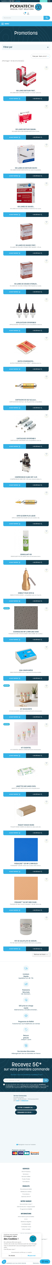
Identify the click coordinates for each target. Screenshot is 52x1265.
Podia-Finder (26, 1179)
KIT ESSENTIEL (26, 748)
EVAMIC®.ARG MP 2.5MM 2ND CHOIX (26, 632)
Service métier (26, 1176)
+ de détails (37, 98)
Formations (26, 1181)
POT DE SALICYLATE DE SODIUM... (26, 941)
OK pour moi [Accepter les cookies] (32, 1255)
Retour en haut (41, 954)
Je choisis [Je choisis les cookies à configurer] (12, 1255)
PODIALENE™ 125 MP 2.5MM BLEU (26, 864)
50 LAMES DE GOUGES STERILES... (26, 284)
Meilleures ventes (26, 1191)
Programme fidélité (26, 1209)
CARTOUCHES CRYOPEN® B (26, 439)
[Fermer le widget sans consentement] (11, 1234)
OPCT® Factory (26, 1171)
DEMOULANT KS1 (26, 555)
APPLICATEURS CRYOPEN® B (26, 323)
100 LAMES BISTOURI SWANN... (26, 129)
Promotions (26, 1194)
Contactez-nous (26, 1227)
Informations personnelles (26, 1216)
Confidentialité (26, 1224)
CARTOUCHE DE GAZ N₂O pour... (26, 400)
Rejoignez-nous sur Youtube (26, 1144)
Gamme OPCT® (26, 1196)
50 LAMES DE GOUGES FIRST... (26, 245)
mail (17, 1100)
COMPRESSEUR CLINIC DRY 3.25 (26, 477)
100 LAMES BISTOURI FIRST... (26, 91)
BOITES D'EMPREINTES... (26, 361)
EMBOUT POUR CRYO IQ (26, 593)
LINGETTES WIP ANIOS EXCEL (26, 786)
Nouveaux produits (26, 1189)
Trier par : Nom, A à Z (40, 56)
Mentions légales (26, 1222)
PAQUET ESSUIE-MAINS (26, 825)
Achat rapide (14, 98)
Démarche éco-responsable (26, 1207)
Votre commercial (26, 1107)
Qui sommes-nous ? (26, 1204)
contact (44, 1)
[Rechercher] (26, 18)
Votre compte (26, 1229)
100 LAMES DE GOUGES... (26, 207)
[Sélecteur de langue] (49, 1)
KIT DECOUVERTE (26, 709)
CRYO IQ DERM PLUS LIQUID (26, 516)
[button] (4, 1262)
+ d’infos (17, 1)
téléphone (24, 1100)
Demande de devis (25, 1112)
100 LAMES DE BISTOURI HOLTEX (26, 168)
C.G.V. (26, 1219)
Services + (26, 1174)
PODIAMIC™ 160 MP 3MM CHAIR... (26, 902)
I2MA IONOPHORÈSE (26, 670)
